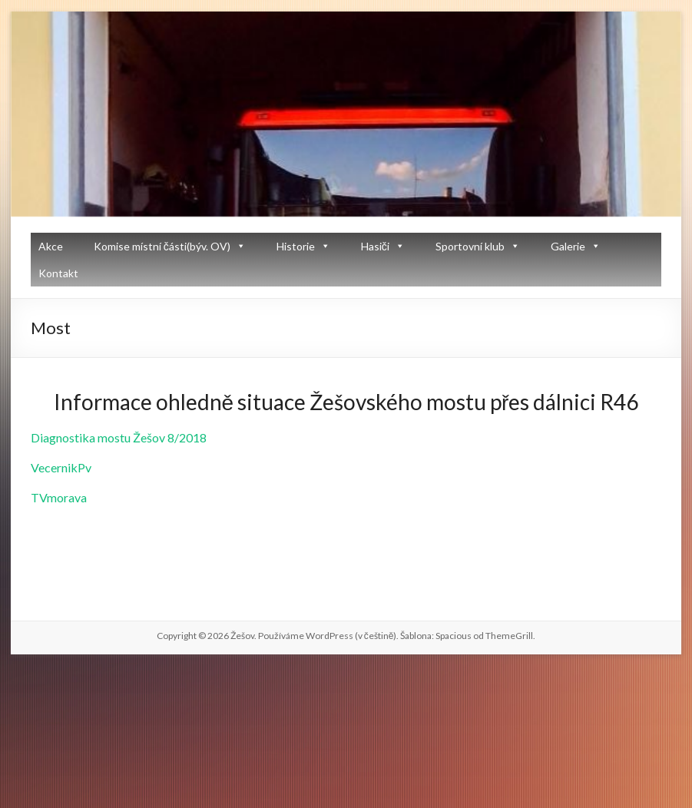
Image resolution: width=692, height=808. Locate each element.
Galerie (568, 246)
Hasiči (375, 246)
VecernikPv (61, 467)
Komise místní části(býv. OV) (162, 246)
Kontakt (58, 273)
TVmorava (59, 497)
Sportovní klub (470, 246)
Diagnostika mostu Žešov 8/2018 (119, 437)
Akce (50, 246)
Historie (295, 246)
